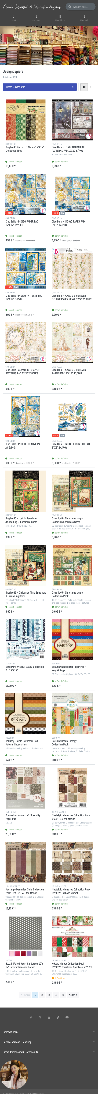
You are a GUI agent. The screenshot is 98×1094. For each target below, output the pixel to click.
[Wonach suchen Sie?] (80, 7)
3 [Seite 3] (49, 994)
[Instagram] (49, 1017)
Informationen (10, 1032)
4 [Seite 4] (56, 994)
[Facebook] (31, 1017)
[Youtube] (67, 1017)
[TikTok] (58, 1017)
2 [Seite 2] (42, 994)
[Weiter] (73, 995)
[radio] (84, 87)
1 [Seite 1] (35, 994)
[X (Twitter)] (40, 1017)
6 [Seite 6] (63, 994)
